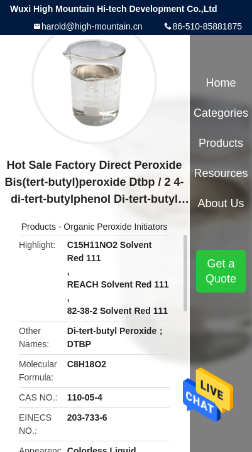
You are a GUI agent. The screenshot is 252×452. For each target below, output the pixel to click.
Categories (221, 113)
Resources (221, 173)
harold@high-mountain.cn (92, 26)
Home (221, 83)
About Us (221, 203)
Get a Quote (220, 271)
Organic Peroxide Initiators (115, 227)
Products (38, 227)
